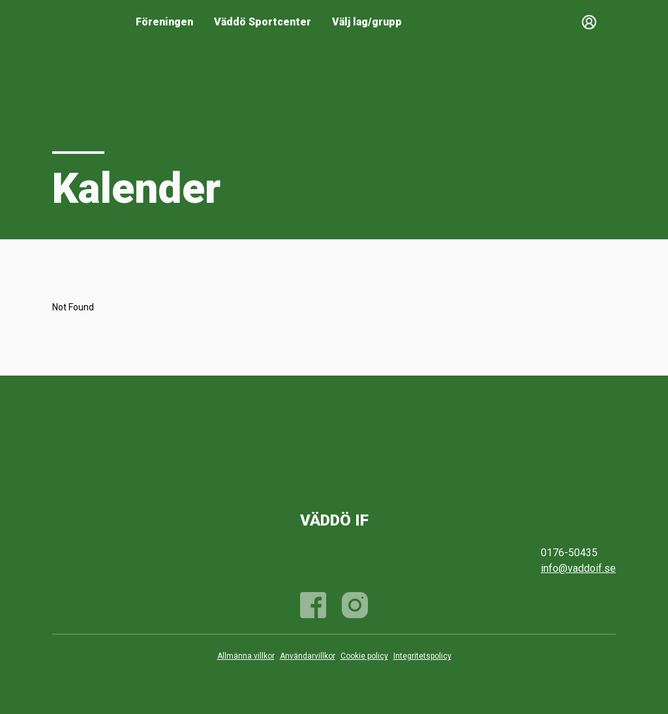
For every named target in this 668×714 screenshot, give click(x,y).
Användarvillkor (307, 656)
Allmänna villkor (246, 656)
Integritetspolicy (422, 656)
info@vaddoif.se (578, 568)
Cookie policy (364, 656)
